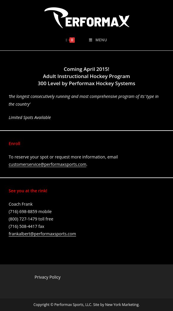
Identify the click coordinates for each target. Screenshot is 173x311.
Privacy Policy (48, 277)
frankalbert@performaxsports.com (42, 234)
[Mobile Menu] (98, 40)
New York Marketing (122, 304)
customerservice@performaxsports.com (47, 164)
